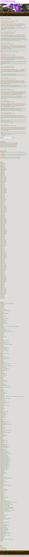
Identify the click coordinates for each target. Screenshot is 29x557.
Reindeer (3, 470)
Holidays (5, 86)
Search (7, 553)
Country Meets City (4, 124)
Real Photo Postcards (10, 122)
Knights (3, 400)
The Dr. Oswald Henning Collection (7, 504)
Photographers (4, 445)
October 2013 (4, 292)
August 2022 (4, 193)
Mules (2, 429)
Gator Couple (3, 54)
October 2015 (4, 268)
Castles (3, 337)
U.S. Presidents (4, 524)
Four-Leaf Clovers (4, 375)
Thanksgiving (4, 500)
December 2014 (4, 278)
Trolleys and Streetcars (5, 522)
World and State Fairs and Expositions (8, 539)
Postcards (10, 51)
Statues (3, 491)
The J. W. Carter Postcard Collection (7, 507)
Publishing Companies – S (6, 466)
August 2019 (4, 224)
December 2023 (4, 178)
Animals (5, 39)
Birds (2, 317)
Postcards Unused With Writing (17, 86)
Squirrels (3, 488)
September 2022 (4, 192)
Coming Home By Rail (5, 42)
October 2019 (4, 222)
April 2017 (3, 250)
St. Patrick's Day (4, 489)
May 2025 (3, 165)
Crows (3, 351)
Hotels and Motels (4, 393)
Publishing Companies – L (6, 463)
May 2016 (3, 261)
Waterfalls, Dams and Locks (6, 535)
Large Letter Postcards (5, 405)
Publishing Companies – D (6, 458)
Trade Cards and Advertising (6, 518)
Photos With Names (18, 75)
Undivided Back (4, 527)
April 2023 (3, 186)
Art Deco (3, 308)
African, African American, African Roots (8, 303)
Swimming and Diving (4, 98)
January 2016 (4, 265)
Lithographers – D (4, 412)
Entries (3, 547)
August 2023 (4, 182)
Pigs (2, 448)
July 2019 (3, 225)
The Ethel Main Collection (6, 505)
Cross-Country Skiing (5, 350)
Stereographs (4, 492)
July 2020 (3, 213)
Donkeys (26, 39)
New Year (3, 433)
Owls (2, 437)
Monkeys (3, 425)
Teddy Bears (4, 498)
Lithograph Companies (5, 411)
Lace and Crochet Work (5, 402)
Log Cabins (3, 415)
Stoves (3, 494)
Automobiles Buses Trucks (6, 310)
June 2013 (3, 296)
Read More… (23, 36)
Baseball (3, 312)
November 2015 (4, 267)
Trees (22, 75)
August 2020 (4, 212)
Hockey (3, 389)
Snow (2, 486)
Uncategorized (4, 526)
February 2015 (4, 276)
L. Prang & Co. (4, 401)
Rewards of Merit (4, 473)
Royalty (3, 476)
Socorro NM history (14, 74)
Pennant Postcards (5, 442)
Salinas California (4, 477)
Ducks (3, 360)
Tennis (3, 499)
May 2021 (3, 203)
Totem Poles (21, 110)
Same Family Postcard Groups (6, 478)
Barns (2, 311)
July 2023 (3, 183)
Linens (3, 409)
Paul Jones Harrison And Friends (7, 66)
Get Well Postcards (5, 381)
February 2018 (4, 240)
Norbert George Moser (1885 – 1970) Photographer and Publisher (17, 154)
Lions (2, 410)
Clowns (3, 345)
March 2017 (3, 251)
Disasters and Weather (5, 353)
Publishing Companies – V (6, 467)
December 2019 (4, 220)
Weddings (3, 536)
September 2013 (4, 293)
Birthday (3, 319)
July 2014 (3, 283)
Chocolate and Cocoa (5, 342)
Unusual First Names (5, 529)
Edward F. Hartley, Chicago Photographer (13, 157)
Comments (4, 548)
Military (3, 420)
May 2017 (3, 249)
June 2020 (3, 214)
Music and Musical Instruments (6, 430)
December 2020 (4, 208)
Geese (3, 379)
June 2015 (3, 272)
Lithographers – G (4, 413)
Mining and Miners (4, 423)
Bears (2, 314)
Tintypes (3, 514)
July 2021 (3, 201)
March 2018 (3, 239)
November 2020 (4, 209)
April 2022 (3, 197)
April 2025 (3, 166)
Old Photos (7, 40)
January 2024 (4, 177)
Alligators (5, 63)
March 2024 (3, 175)
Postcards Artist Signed (19, 63)
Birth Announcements (5, 318)
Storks (3, 493)
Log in (3, 546)
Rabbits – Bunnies (4, 468)
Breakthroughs (4, 322)
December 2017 (4, 242)
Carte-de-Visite (4, 336)
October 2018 (4, 232)
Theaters (3, 513)
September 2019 (4, 223)
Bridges (3, 324)
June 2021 (3, 202)
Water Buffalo (4, 534)
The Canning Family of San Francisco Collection (9, 502)
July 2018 (3, 235)
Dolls (2, 355)
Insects (3, 397)
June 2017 (3, 248)
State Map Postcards (5, 490)
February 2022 (4, 199)
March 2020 (3, 217)
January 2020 (4, 219)
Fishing (3, 371)
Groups (5, 75)
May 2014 (3, 285)
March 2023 (3, 187)
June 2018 (3, 236)
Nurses (3, 434)
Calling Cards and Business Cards (7, 331)
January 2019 (4, 229)
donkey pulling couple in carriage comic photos (9, 38)
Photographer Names (5, 444)
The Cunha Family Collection (6, 503)
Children (3, 341)
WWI (2, 540)
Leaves (3, 407)
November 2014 (4, 279)
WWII (2, 541)
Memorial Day (4, 417)
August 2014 (4, 282)
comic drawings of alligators (18, 61)
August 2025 (4, 163)
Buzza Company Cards (5, 329)
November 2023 (4, 179)
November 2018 (4, 231)
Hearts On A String (4, 77)
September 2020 (4, 211)
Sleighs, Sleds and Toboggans (6, 485)
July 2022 (3, 194)
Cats (2, 338)
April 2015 (3, 274)
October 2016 (4, 256)
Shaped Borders (24, 133)
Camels (3, 332)
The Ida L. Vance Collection (6, 506)
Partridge (3, 441)
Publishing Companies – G (6, 459)
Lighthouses (3, 408)
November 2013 (4, 291)
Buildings (5, 133)
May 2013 (3, 297)
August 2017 (4, 246)
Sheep (3, 482)
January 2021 (4, 207)
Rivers (3, 474)
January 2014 (4, 289)
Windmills (3, 537)
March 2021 (3, 205)
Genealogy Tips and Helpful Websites (19, 13)
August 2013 (4, 294)
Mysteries (3, 431)
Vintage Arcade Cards (5, 532)
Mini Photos (3, 422)
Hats (5, 51)
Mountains (3, 428)
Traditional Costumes (5, 519)
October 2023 (4, 180)
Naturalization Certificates (6, 432)
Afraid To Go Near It (4, 100)
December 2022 (4, 189)
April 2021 (3, 204)
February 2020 (4, 218)
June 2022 (3, 195)
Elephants (3, 362)
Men (4, 40)
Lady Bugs (3, 403)
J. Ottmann (3, 399)
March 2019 (3, 228)
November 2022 (4, 190)
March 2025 (3, 167)
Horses (3, 391)
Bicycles (3, 315)
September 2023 (4, 181)
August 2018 (4, 234)
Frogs (2, 377)
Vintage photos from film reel (6, 533)
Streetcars (3, 495)
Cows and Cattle (4, 349)
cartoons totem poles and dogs (12, 108)
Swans (3, 496)
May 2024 (3, 173)
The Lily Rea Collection (5, 509)
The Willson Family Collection (6, 511)
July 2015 (3, 271)
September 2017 (4, 245)
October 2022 (4, 191)
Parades (3, 439)
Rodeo (3, 475)
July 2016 (3, 259)
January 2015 (4, 277)
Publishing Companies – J (6, 461)
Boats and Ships (4, 320)
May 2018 (3, 237)
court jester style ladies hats (19, 27)
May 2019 (3, 226)
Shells (3, 483)
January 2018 (4, 241)
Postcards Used (14, 51)
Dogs (7, 109)
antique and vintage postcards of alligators (8, 61)
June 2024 (3, 172)
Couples (23, 39)
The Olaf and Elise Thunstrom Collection (8, 510)
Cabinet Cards (4, 330)
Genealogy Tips (4, 380)
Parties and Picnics (5, 440)
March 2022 (3, 198)
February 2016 (4, 264)
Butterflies (3, 328)
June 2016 (3, 260)
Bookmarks (3, 321)
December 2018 (4, 230)
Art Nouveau (4, 309)
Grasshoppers (4, 384)
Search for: (2, 137)
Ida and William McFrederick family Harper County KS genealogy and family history (14, 96)
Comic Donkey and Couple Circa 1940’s (8, 32)
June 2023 (3, 184)
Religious (3, 471)
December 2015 (4, 266)
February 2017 (4, 252)
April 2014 (3, 286)
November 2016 (4, 255)
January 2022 (4, 200)
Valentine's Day (25, 86)
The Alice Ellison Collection (6, 501)
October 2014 (4, 280)
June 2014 (3, 284)
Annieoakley (12, 22)
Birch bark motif (4, 316)
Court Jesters (4, 347)
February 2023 (4, 188)
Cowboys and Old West (5, 348)
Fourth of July (4, 376)
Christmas (3, 343)
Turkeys (3, 523)
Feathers (3, 366)
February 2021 (4, 206)
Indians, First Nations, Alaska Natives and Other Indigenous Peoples (12, 396)
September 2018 (4, 233)
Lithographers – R (4, 414)
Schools (3, 479)
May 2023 (3, 185)
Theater (3, 512)
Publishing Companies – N (6, 465)
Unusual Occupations (5, 530)
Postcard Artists (4, 449)
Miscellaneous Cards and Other (20, 28)
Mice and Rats (4, 419)
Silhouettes (3, 484)
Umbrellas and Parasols (5, 525)
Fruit (2, 378)
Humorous (14, 28)
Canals (3, 334)
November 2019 (4, 221)
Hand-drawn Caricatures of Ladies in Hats (9, 21)
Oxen (2, 438)
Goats (2, 383)
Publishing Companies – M (6, 464)
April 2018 (3, 238)
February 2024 (4, 176)
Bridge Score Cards (5, 323)
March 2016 (3, 263)
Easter (3, 361)
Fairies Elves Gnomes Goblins (6, 363)
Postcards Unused (16, 110)
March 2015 (3, 275)
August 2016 (4, 258)
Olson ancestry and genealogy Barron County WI (12, 85)
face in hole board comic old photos (21, 38)
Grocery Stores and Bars (5, 385)
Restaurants (3, 472)
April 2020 (3, 216)
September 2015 (4, 269)
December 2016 (4, 254)
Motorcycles (3, 427)
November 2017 (4, 243)
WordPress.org (4, 549)
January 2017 (4, 253)
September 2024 (4, 169)
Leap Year (3, 406)
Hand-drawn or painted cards (8, 28)
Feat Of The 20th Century (6, 112)
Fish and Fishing (4, 370)
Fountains (3, 374)
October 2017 (4, 244)
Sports (3, 487)
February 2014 (4, 288)
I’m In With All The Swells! (6, 89)
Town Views (3, 517)
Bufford (3, 325)
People (2, 29)
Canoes (3, 335)
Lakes (2, 404)
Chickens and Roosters (5, 340)
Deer (2, 352)
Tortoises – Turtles (4, 515)
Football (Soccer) (4, 373)
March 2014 (3, 287)
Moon (2, 426)
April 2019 (3, 227)
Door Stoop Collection (5, 357)
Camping (3, 333)
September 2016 (4, 257)
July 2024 (3, 171)
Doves (3, 359)
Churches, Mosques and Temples (7, 344)
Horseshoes (3, 392)
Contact (8, 13)
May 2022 (3, 196)
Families (3, 364)
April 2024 (3, 174)
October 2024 (4, 168)
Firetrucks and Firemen (5, 368)
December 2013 (4, 290)
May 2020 (3, 215)
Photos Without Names (14, 40)
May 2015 (3, 273)
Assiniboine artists (5, 108)
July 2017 (3, 247)
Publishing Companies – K (6, 462)
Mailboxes (3, 416)
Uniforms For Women (5, 528)
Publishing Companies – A (6, 457)
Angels (3, 306)
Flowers (3, 372)
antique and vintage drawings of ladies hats (9, 27)
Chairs (3, 339)
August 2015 (4, 270)
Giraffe (3, 382)
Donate (11, 13)
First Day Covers (4, 369)
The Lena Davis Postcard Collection (7, 508)
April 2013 (3, 298)
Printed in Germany (5, 455)
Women (4, 29)
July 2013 (3, 295)
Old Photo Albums (4, 435)
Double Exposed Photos (5, 358)
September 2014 (4, 281)
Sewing (3, 480)
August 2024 (4, 170)
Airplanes (3, 304)
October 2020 (4, 210)
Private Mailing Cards (5, 456)
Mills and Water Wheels (5, 421)
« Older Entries (3, 135)
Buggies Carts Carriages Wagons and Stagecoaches (14, 39)
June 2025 (3, 164)
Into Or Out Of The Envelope (6, 398)
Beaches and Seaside (5, 313)
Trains (18, 51)
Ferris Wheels (4, 367)
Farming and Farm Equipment (6, 365)
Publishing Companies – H (6, 460)
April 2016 (3, 262)
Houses (3, 394)
